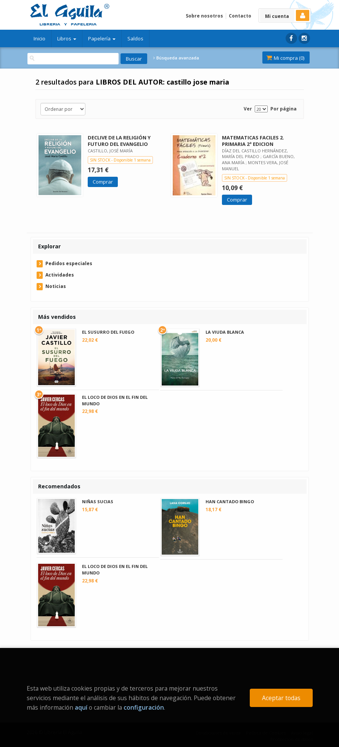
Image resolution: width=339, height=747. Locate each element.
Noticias (55, 286)
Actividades (59, 275)
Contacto (240, 16)
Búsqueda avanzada (176, 58)
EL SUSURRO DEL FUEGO (108, 332)
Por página (283, 109)
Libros (66, 38)
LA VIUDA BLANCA (225, 332)
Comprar (103, 181)
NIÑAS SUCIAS (97, 501)
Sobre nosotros (204, 16)
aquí (81, 707)
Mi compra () (285, 57)
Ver (248, 109)
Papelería (102, 38)
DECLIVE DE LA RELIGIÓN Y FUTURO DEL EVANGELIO (119, 140)
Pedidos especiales (68, 263)
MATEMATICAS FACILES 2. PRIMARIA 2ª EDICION (253, 140)
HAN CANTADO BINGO (230, 501)
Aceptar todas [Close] (281, 698)
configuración (144, 707)
